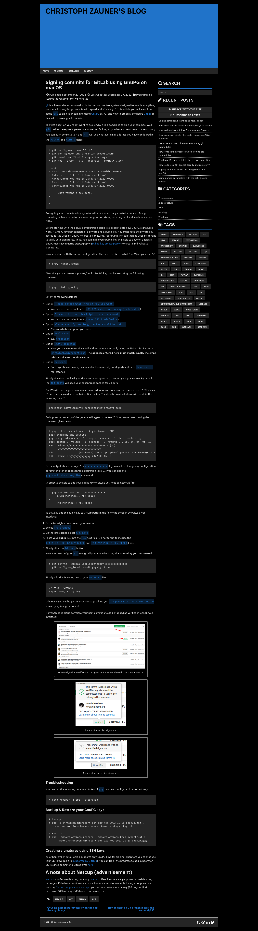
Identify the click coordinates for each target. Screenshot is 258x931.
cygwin (183, 245)
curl (176, 269)
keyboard (166, 298)
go (162, 286)
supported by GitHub (85, 860)
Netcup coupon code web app (73, 887)
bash (186, 263)
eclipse (193, 234)
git (47, 105)
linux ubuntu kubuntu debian (176, 304)
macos (164, 251)
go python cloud (178, 286)
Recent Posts (178, 100)
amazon (188, 257)
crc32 (164, 269)
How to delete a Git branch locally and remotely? (131, 909)
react (164, 321)
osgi (177, 315)
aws (163, 263)
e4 (162, 275)
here (90, 864)
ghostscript (167, 280)
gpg (94, 899)
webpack (186, 327)
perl (188, 315)
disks (201, 269)
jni (201, 292)
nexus (164, 309)
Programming (144, 94)
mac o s (59, 899)
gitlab (82, 899)
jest (181, 292)
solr (188, 321)
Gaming (162, 212)
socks (177, 321)
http (206, 286)
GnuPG (95, 113)
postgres (193, 251)
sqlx (163, 327)
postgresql (192, 240)
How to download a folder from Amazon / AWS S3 (184, 130)
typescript (167, 245)
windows (178, 234)
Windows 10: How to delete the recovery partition (184, 160)
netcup (177, 251)
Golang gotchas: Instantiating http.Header (180, 120)
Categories (176, 189)
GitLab (147, 113)
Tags (169, 224)
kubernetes (184, 298)
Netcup (50, 879)
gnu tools (199, 280)
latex (199, 298)
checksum (200, 263)
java (163, 240)
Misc (160, 207)
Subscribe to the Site (185, 109)
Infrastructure (165, 202)
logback (203, 304)
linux (164, 234)
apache (202, 257)
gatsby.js (199, 275)
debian (188, 269)
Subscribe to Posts (185, 115)
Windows (163, 217)
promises (201, 315)
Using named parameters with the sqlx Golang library (72, 909)
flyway (184, 275)
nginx (177, 309)
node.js (165, 315)
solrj (200, 321)
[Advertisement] (129, 43)
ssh (174, 327)
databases (198, 245)
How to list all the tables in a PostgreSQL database (185, 125)
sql (205, 251)
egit (172, 275)
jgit (191, 292)
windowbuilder (169, 257)
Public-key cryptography (106, 243)
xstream (202, 327)
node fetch (192, 309)
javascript (166, 292)
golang (175, 240)
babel (175, 263)
